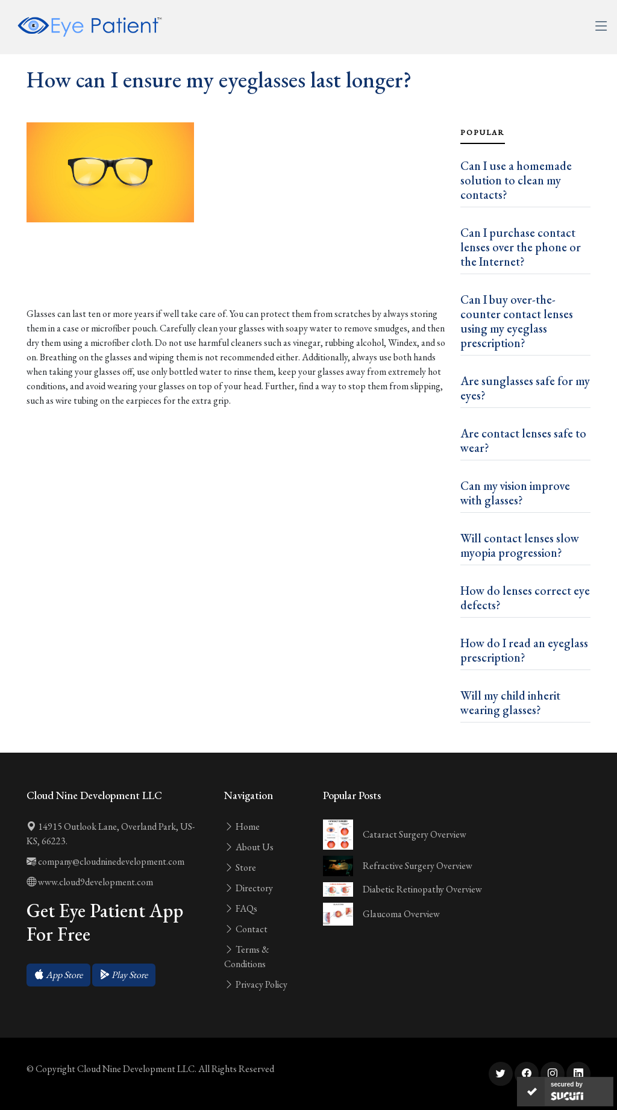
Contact (246, 929)
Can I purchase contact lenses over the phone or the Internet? (520, 247)
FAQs (240, 908)
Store (240, 867)
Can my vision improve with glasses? (515, 493)
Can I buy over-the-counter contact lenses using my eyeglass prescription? (516, 321)
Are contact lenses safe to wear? (523, 440)
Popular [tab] (482, 132)
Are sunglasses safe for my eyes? (525, 388)
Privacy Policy (255, 984)
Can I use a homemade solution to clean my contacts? (516, 180)
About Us (249, 847)
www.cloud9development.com (90, 882)
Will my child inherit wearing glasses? (510, 703)
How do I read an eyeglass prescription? (524, 650)
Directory (248, 888)
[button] (58, 975)
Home (242, 826)
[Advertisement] (236, 269)
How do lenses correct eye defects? (525, 598)
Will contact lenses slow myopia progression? (519, 545)
